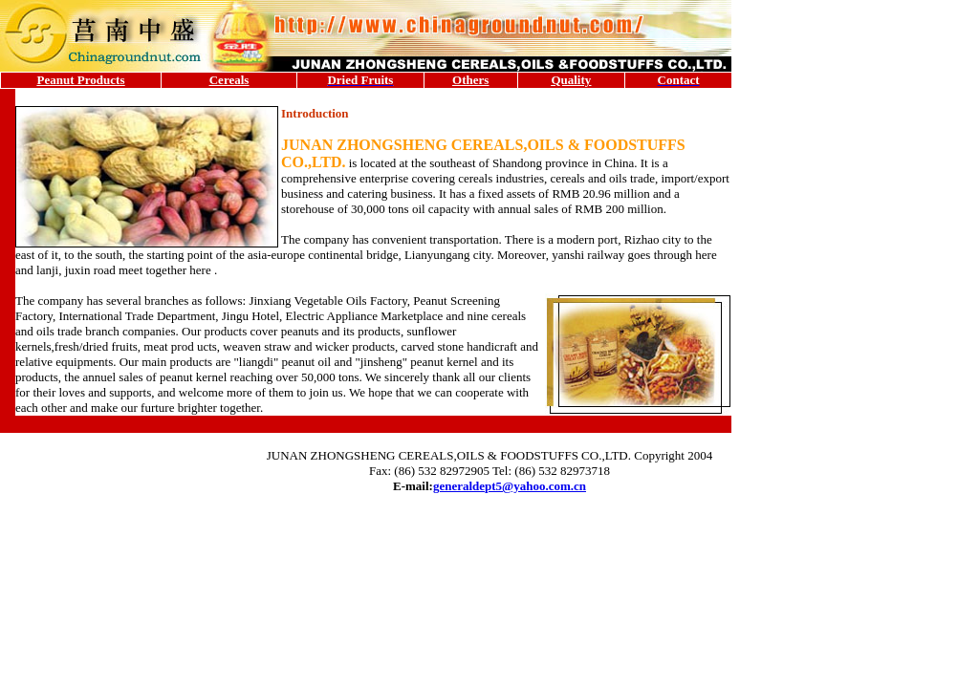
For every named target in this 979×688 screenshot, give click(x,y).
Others (470, 80)
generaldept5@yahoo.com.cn (509, 486)
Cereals (229, 80)
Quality (571, 80)
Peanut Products (81, 80)
